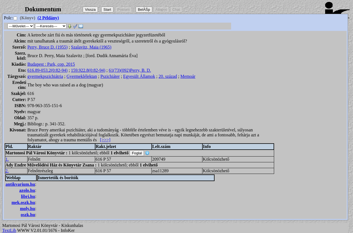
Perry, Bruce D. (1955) (47, 47)
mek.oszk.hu (23, 202)
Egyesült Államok (139, 76)
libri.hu (28, 196)
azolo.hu (27, 190)
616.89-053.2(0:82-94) (47, 70)
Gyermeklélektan (81, 76)
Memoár (187, 76)
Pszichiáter (110, 76)
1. (7, 159)
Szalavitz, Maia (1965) (91, 47)
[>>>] (105, 139)
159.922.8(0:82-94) (88, 70)
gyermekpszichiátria (45, 76)
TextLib (9, 230)
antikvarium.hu (20, 184)
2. (7, 170)
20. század (168, 76)
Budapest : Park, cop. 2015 (51, 64)
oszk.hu (28, 214)
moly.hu (27, 208)
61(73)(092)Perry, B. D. (130, 70)
